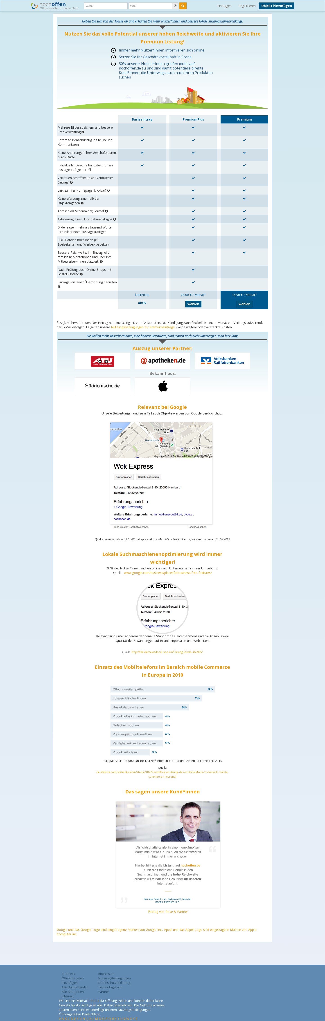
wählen (193, 304)
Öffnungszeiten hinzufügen (73, 980)
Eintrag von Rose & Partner (168, 911)
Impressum (106, 974)
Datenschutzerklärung (114, 983)
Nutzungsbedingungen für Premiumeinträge (143, 327)
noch (54, 5)
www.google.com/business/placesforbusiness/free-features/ (168, 573)
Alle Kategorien (73, 992)
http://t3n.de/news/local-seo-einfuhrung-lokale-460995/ (167, 652)
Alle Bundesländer (75, 987)
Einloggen (224, 6)
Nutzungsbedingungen (114, 978)
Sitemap (68, 996)
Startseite (69, 974)
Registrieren (247, 6)
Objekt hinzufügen (276, 6)
